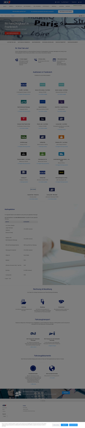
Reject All (64, 424)
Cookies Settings (56, 424)
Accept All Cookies (73, 424)
